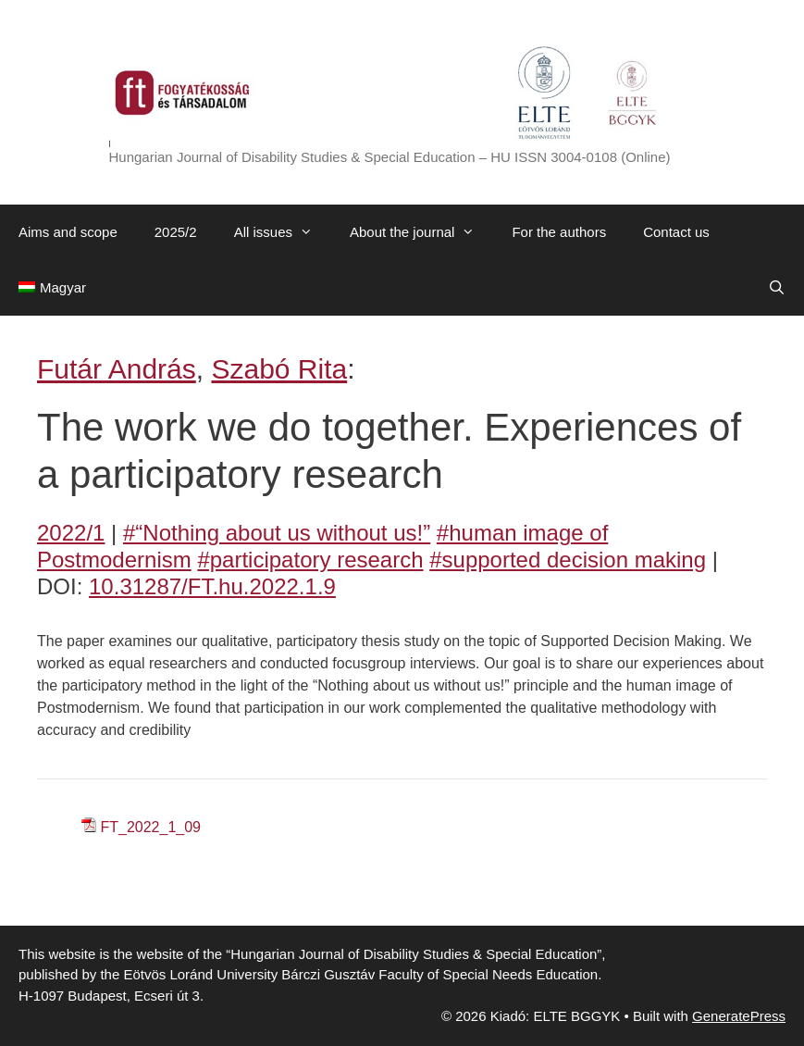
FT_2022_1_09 (150, 827)
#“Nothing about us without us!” (276, 532)
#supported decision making (567, 559)
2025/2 (176, 232)
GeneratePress (738, 1016)
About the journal (421, 232)
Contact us (676, 232)
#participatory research (310, 559)
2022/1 (71, 532)
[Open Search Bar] (776, 288)
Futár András (116, 369)
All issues (282, 232)
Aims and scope (68, 232)
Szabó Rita (279, 369)
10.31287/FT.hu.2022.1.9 (212, 586)
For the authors (559, 232)
